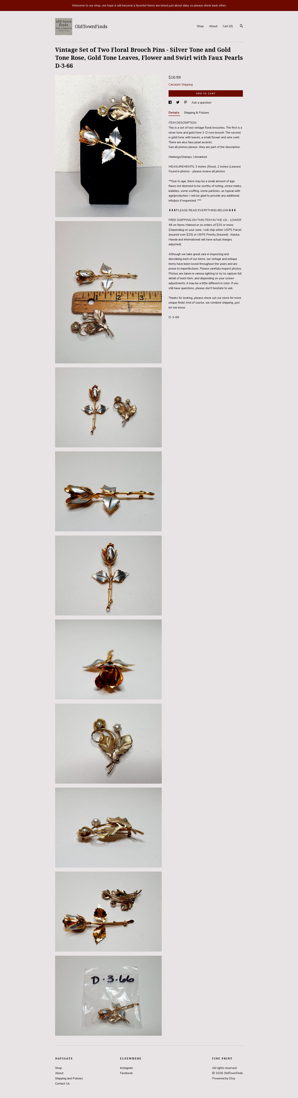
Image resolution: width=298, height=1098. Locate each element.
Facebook (126, 1073)
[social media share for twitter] (178, 102)
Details (174, 113)
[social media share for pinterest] (186, 102)
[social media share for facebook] (170, 102)
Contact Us (62, 1083)
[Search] (241, 26)
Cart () (228, 26)
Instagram (126, 1068)
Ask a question (201, 102)
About (213, 26)
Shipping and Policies (69, 1078)
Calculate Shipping (181, 84)
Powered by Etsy (223, 1078)
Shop (200, 26)
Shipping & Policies (196, 113)
